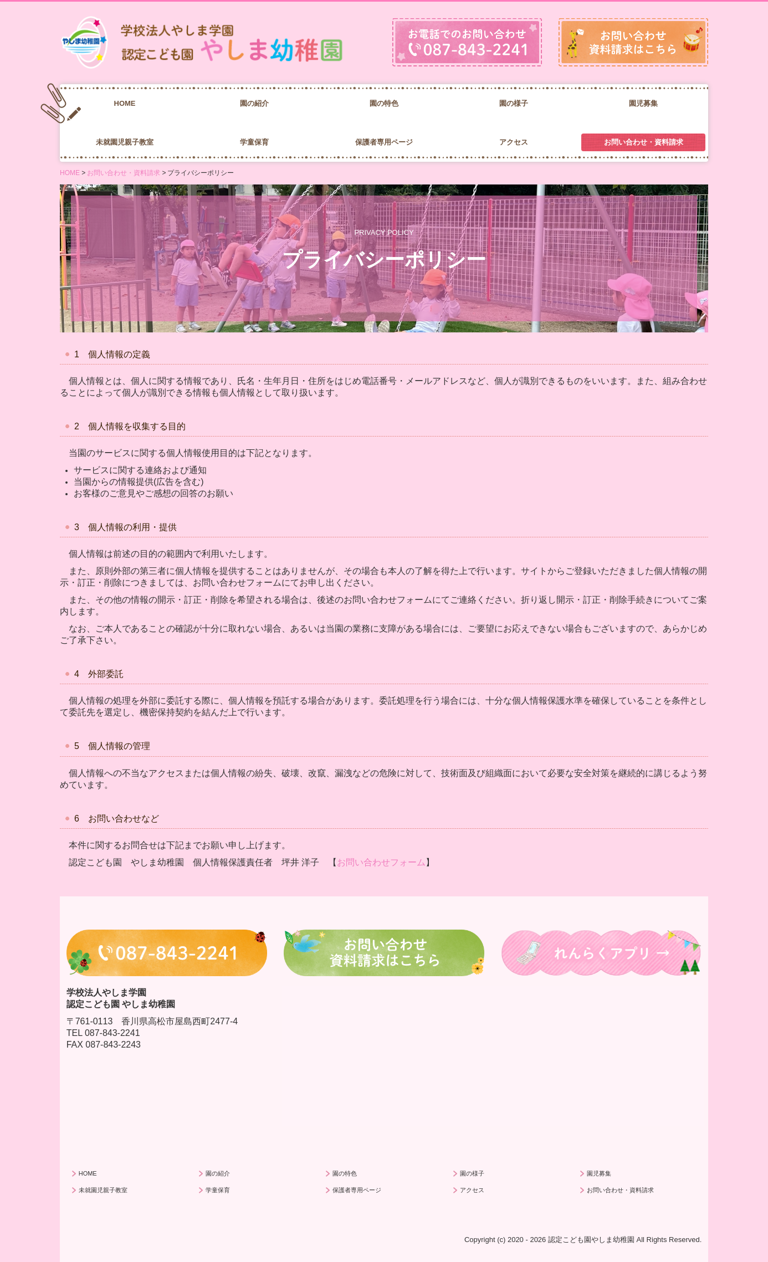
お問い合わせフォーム (381, 862)
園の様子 (513, 103)
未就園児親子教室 (124, 142)
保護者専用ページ (384, 142)
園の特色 (384, 103)
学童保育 (254, 142)
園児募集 (643, 103)
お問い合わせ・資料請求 (643, 142)
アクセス (513, 142)
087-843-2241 (112, 1033)
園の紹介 (254, 103)
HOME (125, 103)
